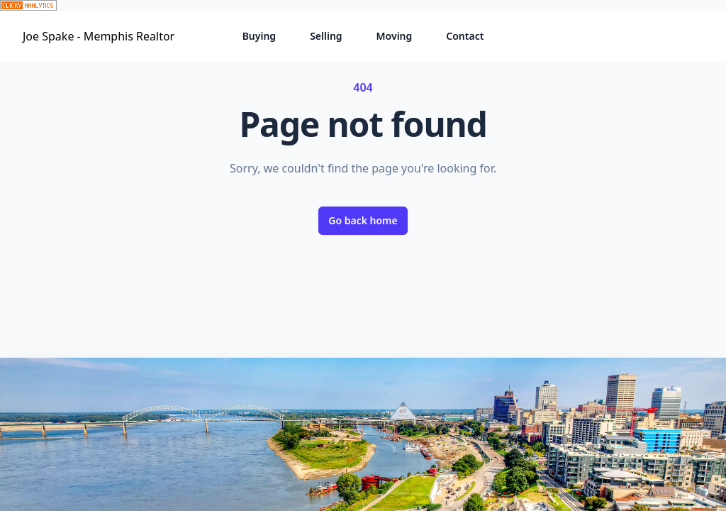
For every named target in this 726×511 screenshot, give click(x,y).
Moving (394, 36)
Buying (259, 36)
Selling (326, 36)
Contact (465, 36)
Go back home (363, 220)
